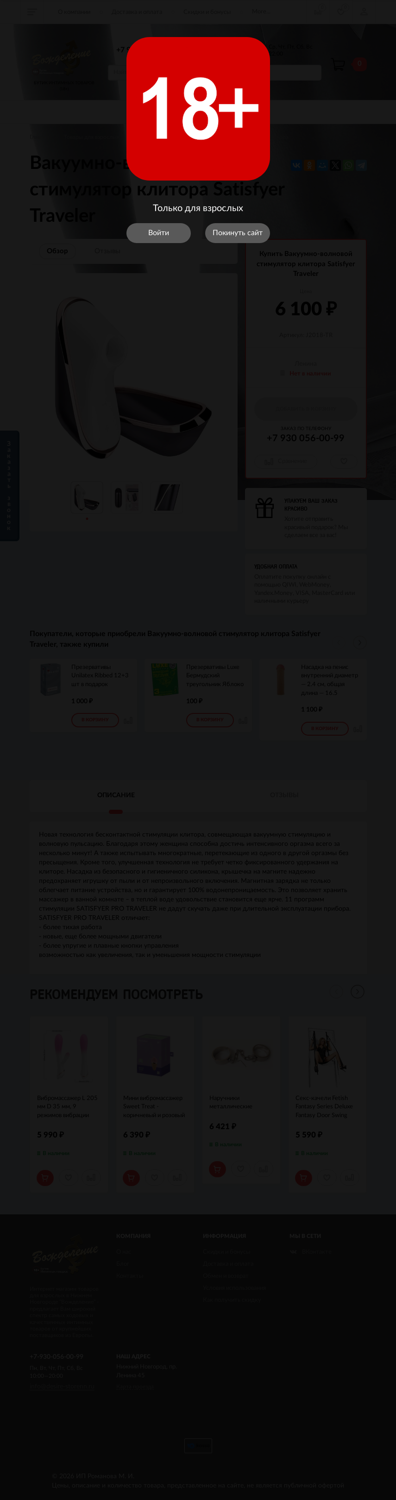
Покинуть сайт (238, 233)
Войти (158, 233)
